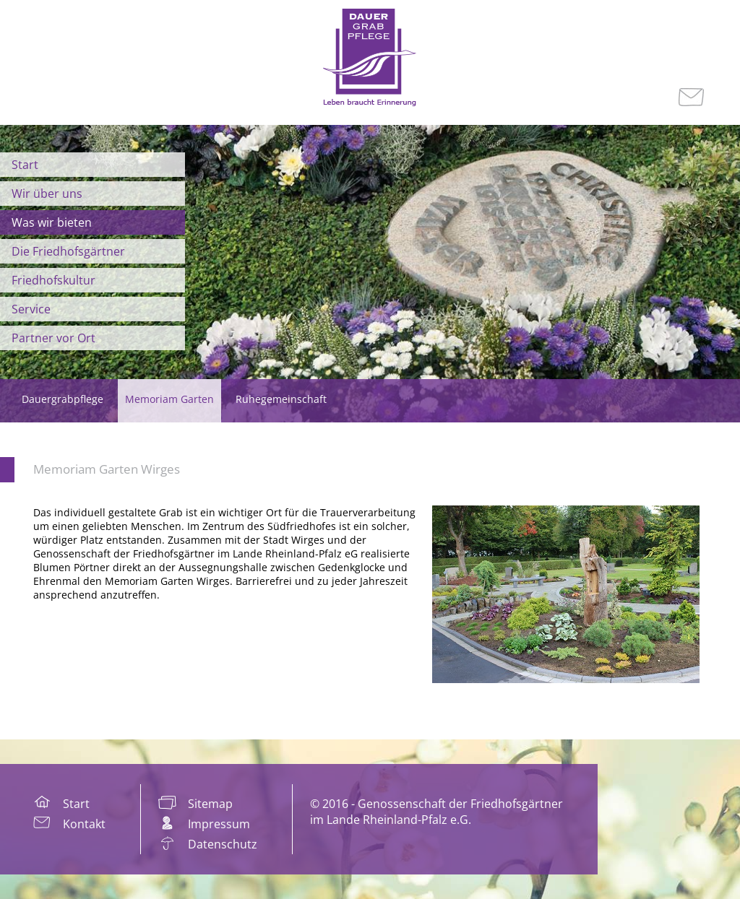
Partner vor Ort (53, 338)
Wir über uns (47, 193)
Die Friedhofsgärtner (68, 251)
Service (31, 309)
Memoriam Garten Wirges (106, 469)
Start (25, 165)
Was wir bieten (52, 222)
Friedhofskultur (53, 280)
